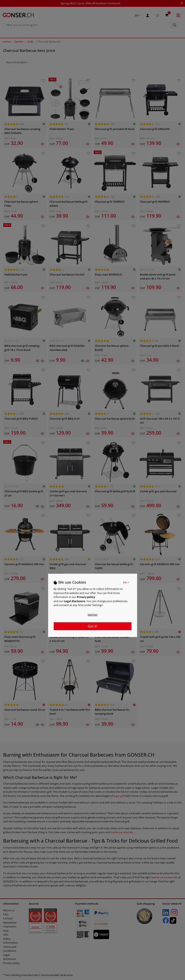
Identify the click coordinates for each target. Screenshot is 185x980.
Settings (92, 614)
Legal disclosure (74, 601)
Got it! (92, 626)
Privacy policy (86, 597)
